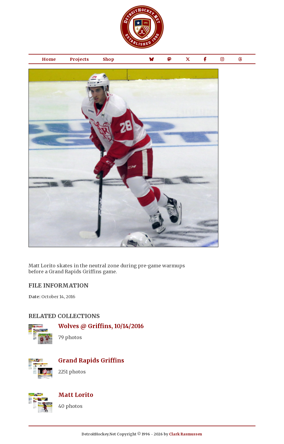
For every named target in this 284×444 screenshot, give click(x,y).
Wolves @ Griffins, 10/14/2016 (101, 326)
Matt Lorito (75, 394)
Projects (79, 59)
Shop (108, 59)
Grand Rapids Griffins (91, 360)
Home (49, 59)
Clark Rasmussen (185, 434)
